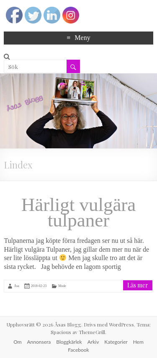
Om (17, 342)
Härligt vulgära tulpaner (78, 212)
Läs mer (137, 285)
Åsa (16, 286)
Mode (62, 286)
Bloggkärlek (69, 342)
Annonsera (39, 342)
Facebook (78, 350)
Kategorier (115, 342)
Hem (138, 342)
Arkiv (93, 342)
